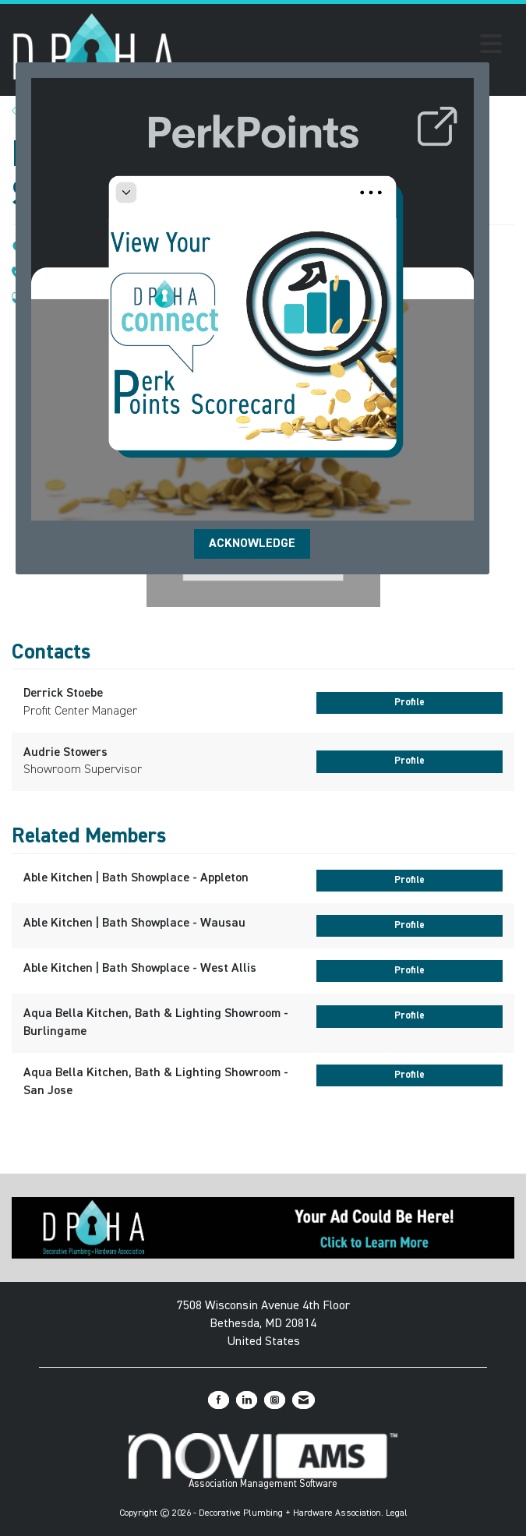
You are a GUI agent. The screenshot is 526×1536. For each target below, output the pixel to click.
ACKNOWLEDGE (252, 544)
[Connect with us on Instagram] (274, 1400)
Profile (409, 702)
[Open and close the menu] (344, 46)
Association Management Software (263, 1461)
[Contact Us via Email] (303, 1400)
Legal (397, 1513)
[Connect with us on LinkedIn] (246, 1400)
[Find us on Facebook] (218, 1400)
